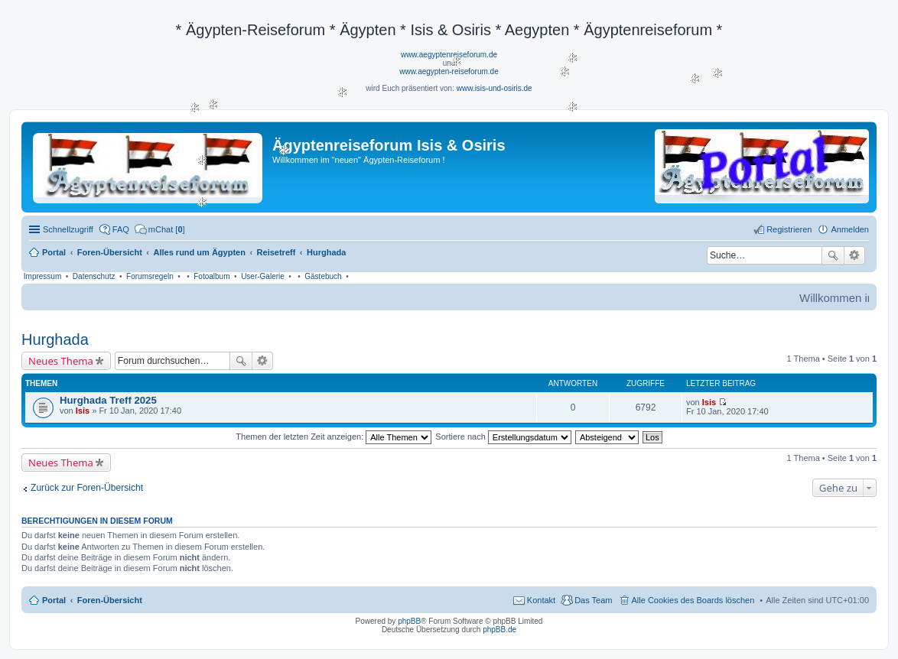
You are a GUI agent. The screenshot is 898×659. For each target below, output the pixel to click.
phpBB (409, 621)
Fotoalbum (211, 276)
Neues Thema (60, 361)
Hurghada (55, 339)
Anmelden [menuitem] (850, 229)
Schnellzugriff (68, 229)
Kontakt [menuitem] (541, 600)
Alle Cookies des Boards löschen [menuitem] (693, 600)
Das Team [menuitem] (593, 600)
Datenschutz (94, 276)
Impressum (42, 276)
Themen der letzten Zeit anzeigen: (333, 436)
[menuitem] (160, 229)
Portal (54, 252)
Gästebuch (322, 276)
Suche (833, 255)
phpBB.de (499, 629)
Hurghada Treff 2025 (108, 400)
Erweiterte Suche (854, 255)
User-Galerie (263, 276)
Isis (82, 410)
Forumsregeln (150, 276)
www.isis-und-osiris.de (494, 88)
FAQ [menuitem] (120, 229)
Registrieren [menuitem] (789, 229)
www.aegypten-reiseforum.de (449, 71)
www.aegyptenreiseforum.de (449, 54)
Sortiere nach (503, 436)
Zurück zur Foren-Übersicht (87, 487)
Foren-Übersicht (109, 600)
